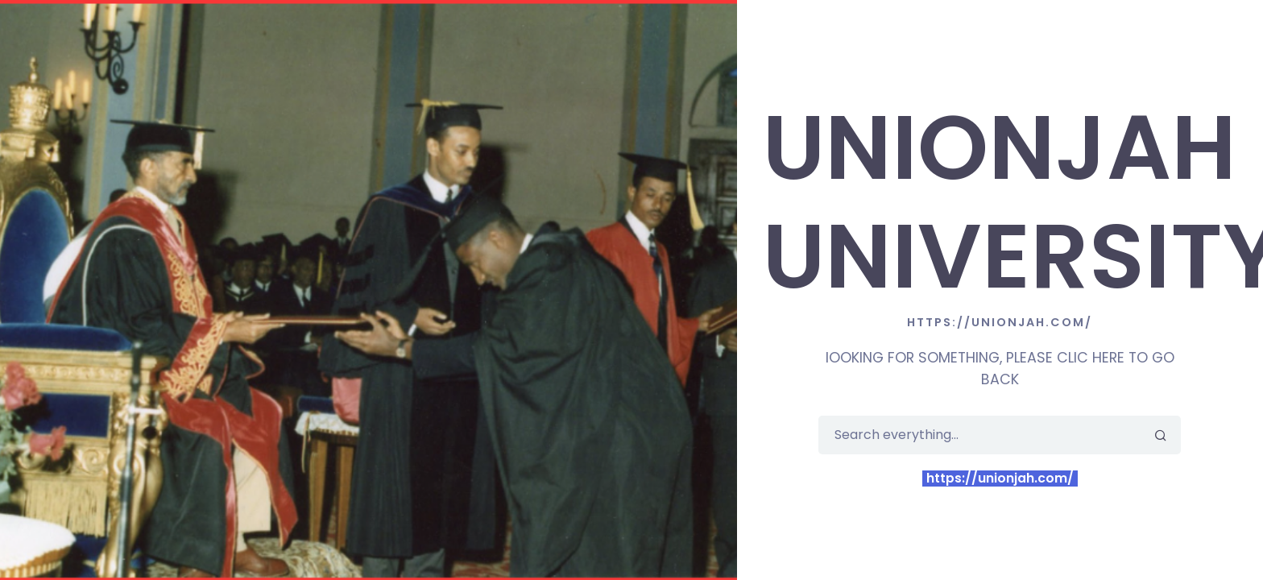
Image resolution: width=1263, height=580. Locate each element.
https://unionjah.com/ (1000, 478)
